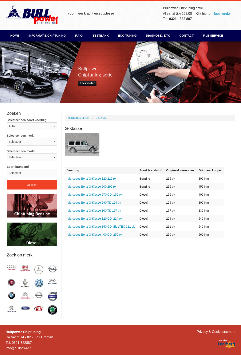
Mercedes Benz (78, 118)
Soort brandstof (32, 171)
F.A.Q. (79, 35)
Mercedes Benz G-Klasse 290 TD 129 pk (94, 202)
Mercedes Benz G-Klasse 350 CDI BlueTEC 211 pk (101, 226)
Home (14, 35)
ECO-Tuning (127, 35)
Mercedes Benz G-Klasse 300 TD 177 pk (94, 210)
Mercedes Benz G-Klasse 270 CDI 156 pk (94, 194)
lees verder (222, 13)
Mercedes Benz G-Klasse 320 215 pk (91, 178)
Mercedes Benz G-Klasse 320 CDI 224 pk (94, 218)
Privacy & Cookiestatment (216, 332)
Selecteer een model (32, 155)
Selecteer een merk (32, 140)
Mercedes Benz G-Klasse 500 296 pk (91, 186)
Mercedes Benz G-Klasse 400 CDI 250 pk (94, 234)
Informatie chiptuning (47, 35)
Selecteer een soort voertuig (32, 124)
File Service (213, 35)
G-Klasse (101, 118)
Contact (186, 35)
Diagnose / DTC (158, 35)
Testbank (101, 35)
